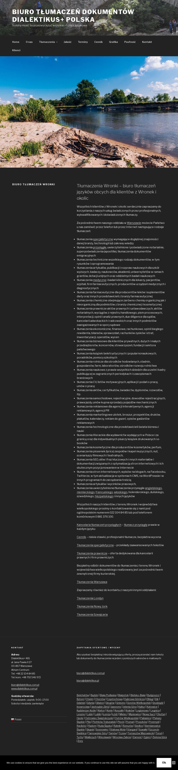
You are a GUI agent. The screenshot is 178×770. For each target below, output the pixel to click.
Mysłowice (135, 714)
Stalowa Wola (118, 729)
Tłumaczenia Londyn (90, 598)
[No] (173, 762)
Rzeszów (128, 725)
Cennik (98, 41)
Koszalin (119, 710)
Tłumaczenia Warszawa (92, 582)
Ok (164, 762)
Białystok (123, 695)
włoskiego (120, 492)
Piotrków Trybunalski (104, 721)
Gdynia (90, 702)
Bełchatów (83, 695)
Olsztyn (161, 714)
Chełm (89, 699)
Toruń (159, 733)
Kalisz (141, 706)
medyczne (99, 280)
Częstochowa (114, 699)
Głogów (110, 702)
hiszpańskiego (104, 496)
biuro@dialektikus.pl (88, 680)
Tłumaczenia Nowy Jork (92, 606)
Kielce (101, 710)
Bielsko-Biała (137, 695)
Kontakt (147, 41)
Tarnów (113, 733)
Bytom (80, 699)
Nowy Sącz (149, 714)
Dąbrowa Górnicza (134, 699)
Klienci (16, 50)
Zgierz (147, 737)
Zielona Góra (160, 737)
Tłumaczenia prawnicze (92, 553)
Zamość (137, 737)
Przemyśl (154, 721)
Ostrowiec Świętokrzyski (99, 718)
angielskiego (153, 488)
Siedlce (139, 725)
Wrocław (118, 737)
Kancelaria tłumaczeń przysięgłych (99, 524)
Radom (92, 725)
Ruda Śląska (105, 725)
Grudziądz (158, 702)
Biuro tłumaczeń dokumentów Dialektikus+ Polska (73, 15)
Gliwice (100, 702)
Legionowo (142, 710)
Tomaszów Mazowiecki (141, 733)
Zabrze (127, 737)
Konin (109, 710)
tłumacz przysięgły (135, 524)
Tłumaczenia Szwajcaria (92, 614)
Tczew (122, 733)
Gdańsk (81, 702)
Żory (80, 740)
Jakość (68, 41)
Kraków (130, 710)
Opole (80, 718)
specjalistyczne (103, 239)
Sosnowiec (102, 729)
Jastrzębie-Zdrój (100, 706)
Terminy (83, 41)
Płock (121, 721)
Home (15, 41)
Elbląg (149, 699)
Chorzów (100, 699)
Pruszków (141, 721)
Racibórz (81, 725)
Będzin (94, 695)
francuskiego (104, 492)
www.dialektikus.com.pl (24, 688)
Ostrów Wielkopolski (126, 718)
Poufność (130, 41)
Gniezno (120, 702)
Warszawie (134, 223)
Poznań (130, 721)
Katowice (152, 706)
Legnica (155, 710)
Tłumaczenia (48, 41)
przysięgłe (99, 247)
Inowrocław (83, 706)
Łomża (107, 714)
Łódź (115, 714)
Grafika (113, 41)
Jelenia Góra (130, 706)
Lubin (90, 714)
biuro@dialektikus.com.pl (25, 684)
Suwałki (143, 729)
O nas (29, 41)
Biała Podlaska (108, 695)
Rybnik (117, 725)
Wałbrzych (90, 737)
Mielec (123, 714)
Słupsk (90, 729)
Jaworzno (116, 706)
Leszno (81, 714)
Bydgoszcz (153, 695)
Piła (88, 721)
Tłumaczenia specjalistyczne (95, 545)
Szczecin (154, 729)
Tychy (80, 737)
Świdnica (81, 733)
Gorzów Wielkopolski (139, 702)
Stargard (132, 729)
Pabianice (145, 718)
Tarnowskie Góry (97, 733)
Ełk (156, 699)
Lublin (98, 714)
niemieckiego (86, 492)
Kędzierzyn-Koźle (86, 710)
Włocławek (104, 737)
